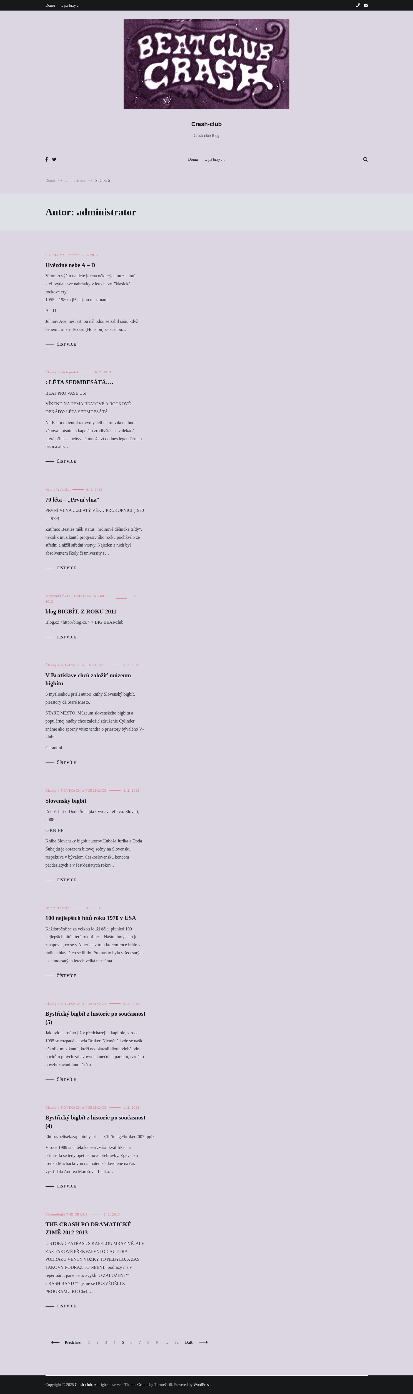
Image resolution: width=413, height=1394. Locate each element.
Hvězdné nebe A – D (71, 265)
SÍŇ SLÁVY (55, 255)
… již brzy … (70, 5)
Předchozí (73, 1342)
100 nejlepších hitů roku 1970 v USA (91, 918)
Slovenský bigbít (66, 800)
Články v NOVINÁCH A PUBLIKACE (76, 665)
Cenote (142, 1385)
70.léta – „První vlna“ (73, 499)
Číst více (66, 344)
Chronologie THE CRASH (66, 1214)
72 (177, 1342)
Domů (50, 5)
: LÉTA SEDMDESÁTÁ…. (79, 382)
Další (189, 1342)
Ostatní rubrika (58, 490)
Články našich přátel (62, 372)
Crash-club (206, 124)
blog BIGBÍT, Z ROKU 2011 (81, 611)
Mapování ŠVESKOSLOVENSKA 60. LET (79, 596)
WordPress (202, 1385)
